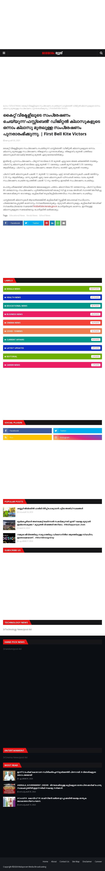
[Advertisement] (52, 24)
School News (14, 105)
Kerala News (32, 215)
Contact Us (64, 861)
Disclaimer (87, 861)
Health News (53, 297)
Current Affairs (53, 339)
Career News (53, 365)
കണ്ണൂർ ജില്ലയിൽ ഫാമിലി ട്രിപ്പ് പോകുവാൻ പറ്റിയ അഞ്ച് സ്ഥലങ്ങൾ (50, 508)
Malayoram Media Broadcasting (32, 866)
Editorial (53, 356)
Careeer (98, 861)
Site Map (76, 861)
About (54, 861)
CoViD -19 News (53, 331)
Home (45, 861)
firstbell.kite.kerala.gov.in (45, 206)
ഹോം (5, 105)
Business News (53, 314)
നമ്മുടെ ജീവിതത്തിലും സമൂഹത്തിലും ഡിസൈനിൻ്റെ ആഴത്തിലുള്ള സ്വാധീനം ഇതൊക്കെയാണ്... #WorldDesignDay (55, 536)
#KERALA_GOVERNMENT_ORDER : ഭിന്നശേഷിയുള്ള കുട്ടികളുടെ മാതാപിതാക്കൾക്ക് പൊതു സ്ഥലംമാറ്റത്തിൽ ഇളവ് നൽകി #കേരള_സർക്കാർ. (59, 787)
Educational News (17, 215)
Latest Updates (53, 348)
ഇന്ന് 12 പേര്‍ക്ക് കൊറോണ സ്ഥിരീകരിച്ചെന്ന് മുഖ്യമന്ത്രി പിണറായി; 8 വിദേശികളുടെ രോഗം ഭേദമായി (56, 774)
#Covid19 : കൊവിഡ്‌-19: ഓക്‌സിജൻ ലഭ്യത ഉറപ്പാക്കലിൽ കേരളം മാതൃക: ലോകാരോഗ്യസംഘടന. (52, 800)
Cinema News (53, 322)
